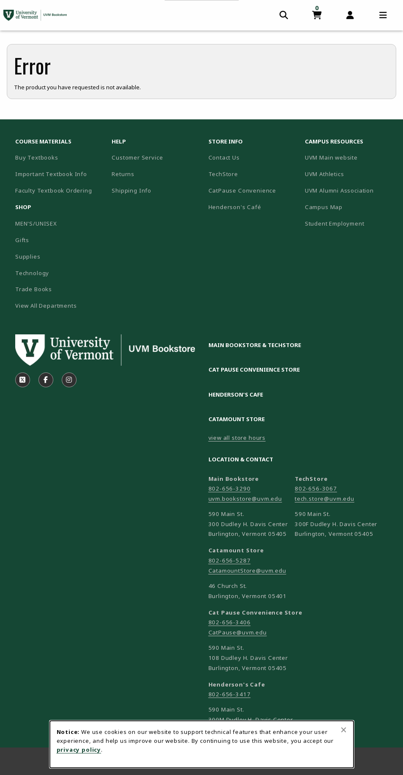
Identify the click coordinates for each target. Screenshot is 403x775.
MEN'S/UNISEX (36, 223)
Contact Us (224, 157)
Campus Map (350, 207)
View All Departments (46, 305)
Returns (123, 174)
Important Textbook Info (51, 174)
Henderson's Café (234, 207)
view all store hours (237, 437)
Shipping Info (131, 190)
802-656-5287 (229, 560)
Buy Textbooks (36, 157)
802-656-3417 (229, 694)
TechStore (223, 174)
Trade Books (33, 289)
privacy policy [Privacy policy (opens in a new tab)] (79, 749)
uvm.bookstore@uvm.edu (245, 498)
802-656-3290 (229, 488)
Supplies (28, 256)
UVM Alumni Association (350, 190)
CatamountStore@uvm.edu (247, 570)
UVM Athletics (350, 174)
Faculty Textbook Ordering (53, 190)
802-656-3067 (316, 488)
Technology (32, 273)
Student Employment (350, 223)
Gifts (22, 240)
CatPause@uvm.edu (237, 632)
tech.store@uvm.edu (324, 498)
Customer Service (137, 157)
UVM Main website (350, 157)
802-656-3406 (229, 622)
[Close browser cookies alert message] (343, 729)
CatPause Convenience (242, 190)
